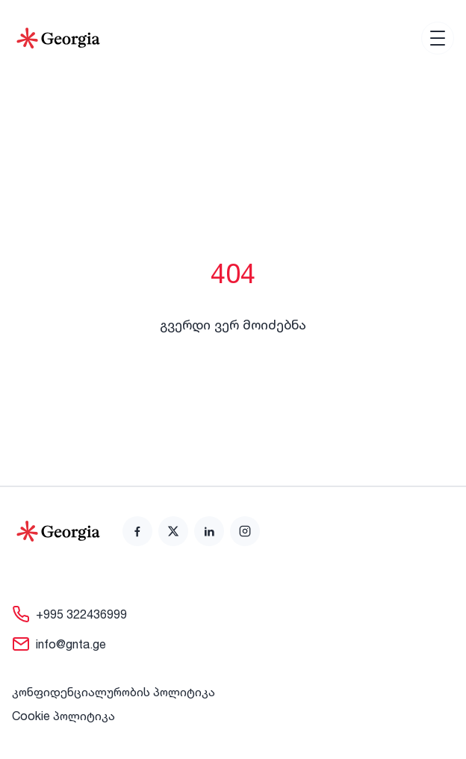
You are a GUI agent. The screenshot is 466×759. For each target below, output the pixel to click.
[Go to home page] (58, 531)
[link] (137, 531)
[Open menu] (437, 38)
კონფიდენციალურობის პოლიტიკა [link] (113, 692)
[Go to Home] (58, 38)
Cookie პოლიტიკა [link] (63, 716)
